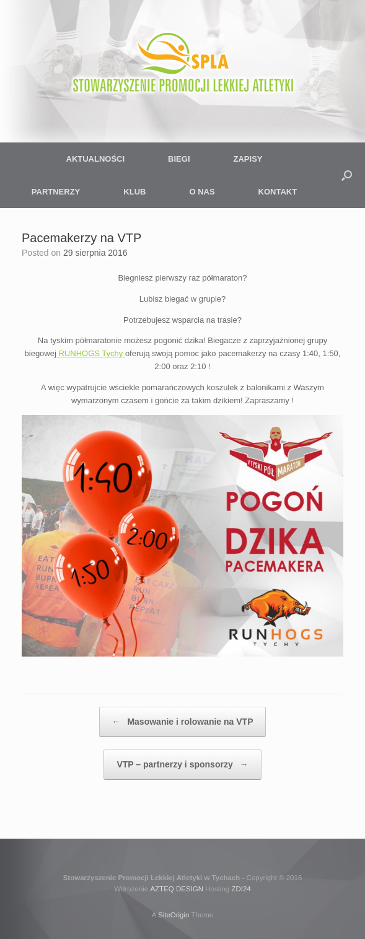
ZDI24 (240, 889)
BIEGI (179, 159)
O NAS (201, 191)
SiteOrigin (174, 915)
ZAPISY (248, 159)
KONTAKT (277, 191)
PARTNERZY (56, 191)
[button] (346, 175)
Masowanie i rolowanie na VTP (182, 721)
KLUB (134, 191)
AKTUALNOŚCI (95, 159)
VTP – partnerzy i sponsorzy (182, 764)
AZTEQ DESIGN (176, 889)
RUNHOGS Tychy (90, 353)
